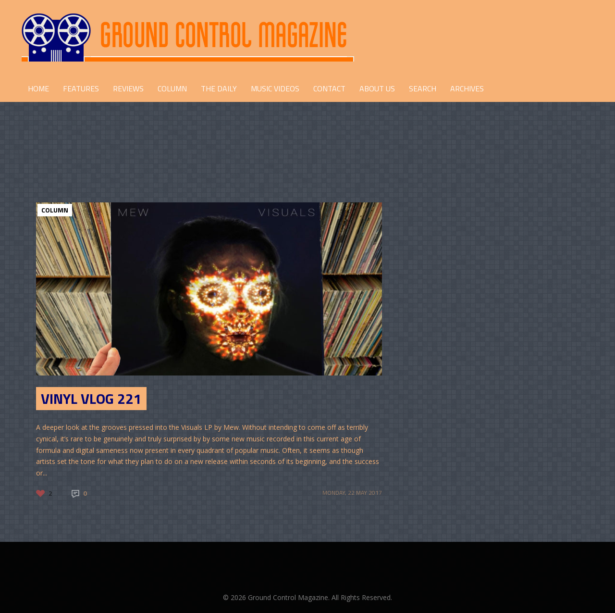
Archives (467, 88)
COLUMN (172, 88)
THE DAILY (219, 88)
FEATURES (81, 88)
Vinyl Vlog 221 (91, 399)
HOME (38, 88)
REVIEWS (128, 88)
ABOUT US (377, 88)
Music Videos (275, 88)
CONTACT (329, 88)
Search (422, 88)
